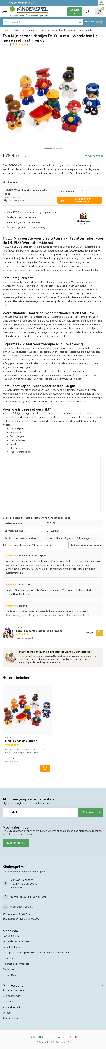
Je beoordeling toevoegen (86, 545)
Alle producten (11, 1018)
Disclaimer (8, 969)
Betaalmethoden (12, 947)
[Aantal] (35, 768)
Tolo (6, 44)
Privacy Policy (10, 975)
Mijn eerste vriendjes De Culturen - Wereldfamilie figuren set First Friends (53, 30)
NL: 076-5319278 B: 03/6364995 (28, 896)
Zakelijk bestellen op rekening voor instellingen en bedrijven (36, 952)
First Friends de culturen (21, 741)
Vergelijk (7, 1012)
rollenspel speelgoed (57, 517)
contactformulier (55, 656)
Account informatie (13, 990)
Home (6, 30)
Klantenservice (16, 843)
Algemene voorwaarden (16, 963)
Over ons (8, 958)
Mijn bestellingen (12, 996)
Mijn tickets (9, 1001)
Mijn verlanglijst (11, 1007)
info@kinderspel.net (21, 906)
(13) (29, 44)
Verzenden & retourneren (17, 941)
